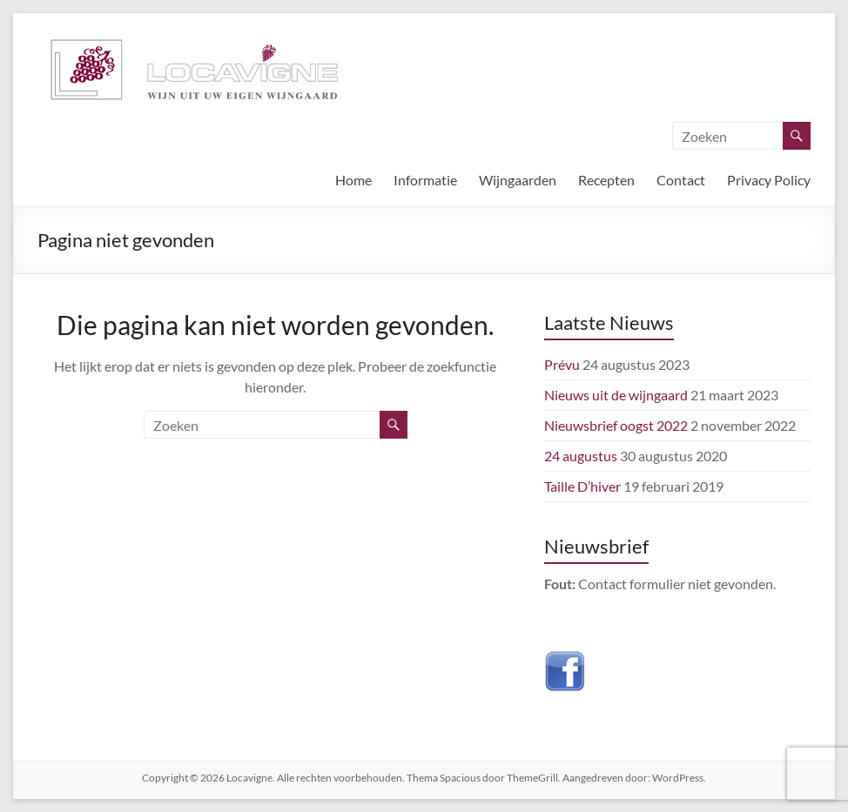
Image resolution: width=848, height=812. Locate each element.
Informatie (425, 179)
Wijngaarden (517, 179)
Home (353, 179)
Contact (680, 179)
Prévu (562, 364)
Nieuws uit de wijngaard (616, 394)
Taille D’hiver (582, 486)
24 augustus (580, 455)
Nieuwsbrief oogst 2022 (616, 425)
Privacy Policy (769, 179)
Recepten (606, 179)
